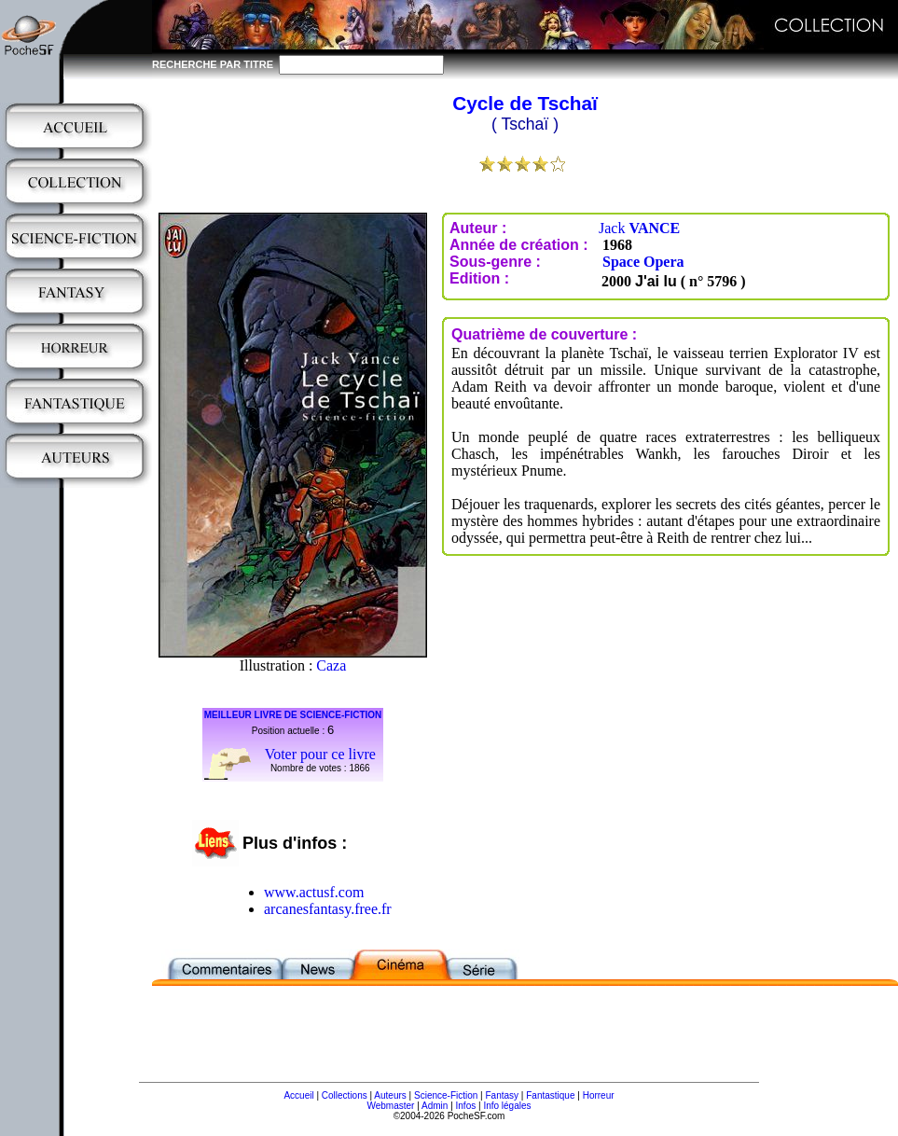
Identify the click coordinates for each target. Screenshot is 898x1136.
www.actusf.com (314, 892)
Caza (331, 665)
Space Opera (643, 262)
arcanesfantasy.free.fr (328, 909)
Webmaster (390, 1106)
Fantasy (502, 1095)
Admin (434, 1106)
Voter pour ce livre (320, 754)
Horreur (599, 1095)
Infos (466, 1106)
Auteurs (390, 1095)
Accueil (298, 1095)
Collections (344, 1095)
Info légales (507, 1106)
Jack (639, 228)
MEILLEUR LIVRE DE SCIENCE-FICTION (293, 715)
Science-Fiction (445, 1095)
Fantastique (550, 1095)
